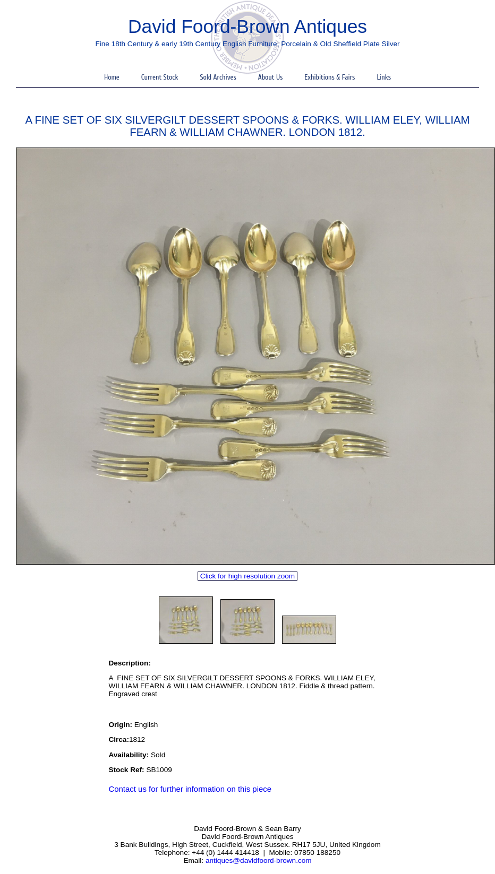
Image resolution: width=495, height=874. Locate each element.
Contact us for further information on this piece (189, 788)
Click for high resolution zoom (247, 576)
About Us (270, 77)
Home (112, 77)
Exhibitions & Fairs (329, 77)
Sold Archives (218, 77)
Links (384, 77)
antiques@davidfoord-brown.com (259, 860)
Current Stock (159, 77)
